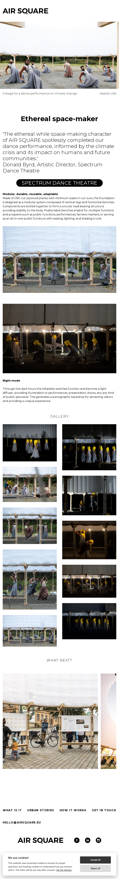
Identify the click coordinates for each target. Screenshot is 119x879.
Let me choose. (64, 870)
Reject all (95, 868)
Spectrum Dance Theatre (59, 183)
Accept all (95, 860)
